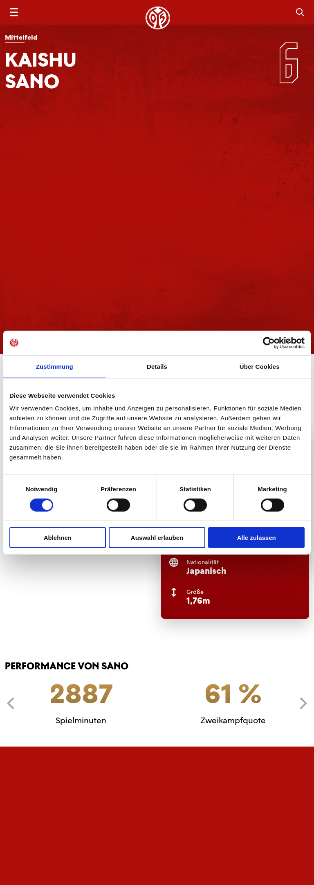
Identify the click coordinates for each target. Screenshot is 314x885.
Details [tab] (157, 366)
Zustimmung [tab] (54, 366)
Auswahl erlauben (157, 537)
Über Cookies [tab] (260, 366)
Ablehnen (58, 537)
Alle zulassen (256, 537)
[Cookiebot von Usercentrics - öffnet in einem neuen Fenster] (269, 343)
